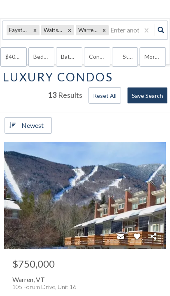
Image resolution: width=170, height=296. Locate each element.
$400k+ (15, 56)
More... (153, 56)
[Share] (153, 236)
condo (97, 56)
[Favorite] (137, 236)
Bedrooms (44, 56)
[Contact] (120, 236)
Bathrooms (71, 56)
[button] (35, 30)
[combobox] (111, 30)
